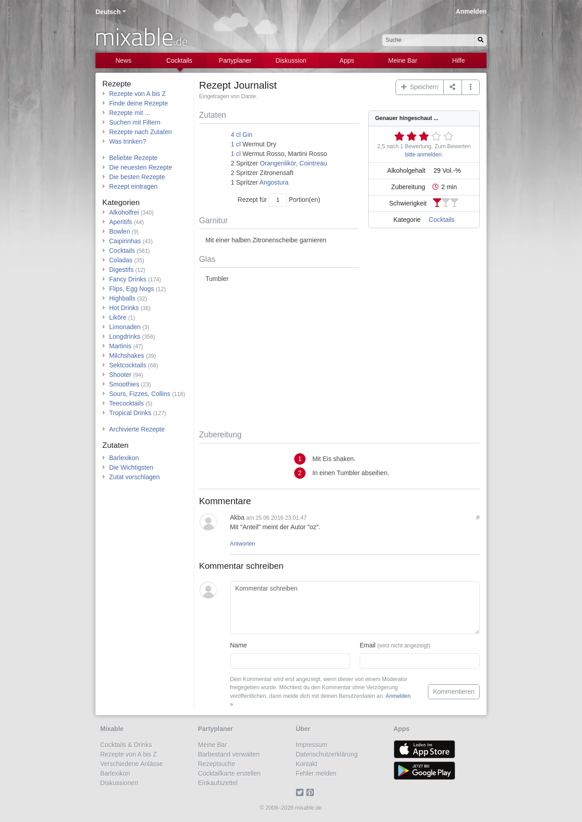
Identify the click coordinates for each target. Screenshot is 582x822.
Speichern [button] (420, 86)
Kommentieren (453, 691)
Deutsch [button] (107, 11)
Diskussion (291, 60)
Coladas (120, 260)
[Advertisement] (339, 357)
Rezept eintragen (133, 186)
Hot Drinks (124, 307)
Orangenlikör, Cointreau (293, 163)
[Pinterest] (311, 792)
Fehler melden (316, 773)
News (123, 60)
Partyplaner (235, 60)
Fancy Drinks (127, 279)
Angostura (274, 182)
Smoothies (124, 384)
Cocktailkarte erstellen (229, 773)
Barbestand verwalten (229, 754)
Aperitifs (120, 222)
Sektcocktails (127, 365)
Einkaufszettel (218, 783)
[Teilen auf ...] (452, 87)
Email (395, 645)
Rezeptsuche (217, 763)
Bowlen (119, 231)
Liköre (117, 317)
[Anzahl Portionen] (278, 200)
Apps (347, 60)
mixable (141, 36)
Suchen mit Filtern (135, 122)
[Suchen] (480, 40)
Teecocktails (126, 403)
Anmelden (471, 11)
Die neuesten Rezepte (140, 167)
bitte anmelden (423, 154)
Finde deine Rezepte (138, 103)
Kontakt (306, 763)
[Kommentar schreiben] (355, 608)
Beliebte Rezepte (133, 157)
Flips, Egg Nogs (131, 288)
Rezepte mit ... (129, 112)
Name (238, 645)
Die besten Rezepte (137, 176)
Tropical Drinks (130, 412)
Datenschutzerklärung (327, 754)
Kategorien (121, 202)
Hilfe (458, 60)
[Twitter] (301, 792)
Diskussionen (119, 783)
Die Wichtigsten (131, 467)
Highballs (122, 298)
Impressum (311, 744)
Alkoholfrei (124, 212)
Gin (247, 134)
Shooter (120, 374)
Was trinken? (127, 141)
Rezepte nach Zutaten (140, 131)
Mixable (112, 728)
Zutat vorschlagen (134, 477)
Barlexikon (124, 457)
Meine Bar (402, 60)
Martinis (120, 346)
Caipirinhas (125, 241)
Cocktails (179, 60)
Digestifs (121, 269)
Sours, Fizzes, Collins (140, 393)
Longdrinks (124, 336)
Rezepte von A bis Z (137, 93)
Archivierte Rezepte (137, 429)
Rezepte (116, 84)
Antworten (242, 544)
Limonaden (124, 327)
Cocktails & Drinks (126, 744)
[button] (471, 87)
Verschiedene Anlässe (131, 763)
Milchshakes (126, 355)
